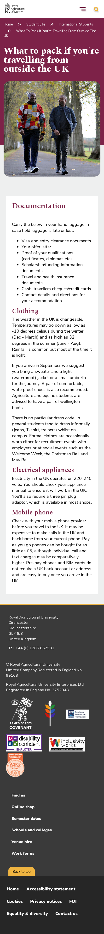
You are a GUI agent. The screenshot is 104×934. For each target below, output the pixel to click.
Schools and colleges (32, 830)
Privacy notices (46, 901)
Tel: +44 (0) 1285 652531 (31, 648)
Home (8, 24)
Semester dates (26, 818)
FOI (73, 901)
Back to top (21, 871)
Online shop (23, 807)
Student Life (35, 24)
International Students (76, 24)
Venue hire (22, 841)
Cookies (15, 901)
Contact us (66, 913)
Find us (18, 795)
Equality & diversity (27, 913)
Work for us (23, 853)
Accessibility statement (50, 889)
